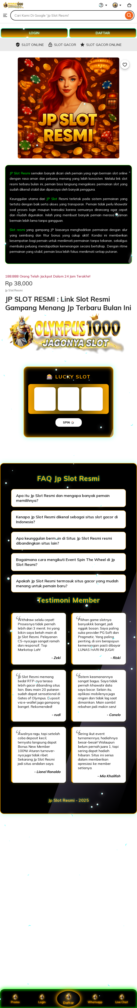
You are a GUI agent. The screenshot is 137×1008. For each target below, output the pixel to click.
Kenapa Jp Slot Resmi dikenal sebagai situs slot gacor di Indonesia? (67, 519)
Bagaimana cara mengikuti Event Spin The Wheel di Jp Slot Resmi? (65, 562)
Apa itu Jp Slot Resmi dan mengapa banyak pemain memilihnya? (63, 498)
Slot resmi (17, 230)
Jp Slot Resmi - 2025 (68, 800)
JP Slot (51, 199)
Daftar (68, 999)
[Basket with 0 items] (129, 5)
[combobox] (67, 15)
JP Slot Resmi (20, 173)
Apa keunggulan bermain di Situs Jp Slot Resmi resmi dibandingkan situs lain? (64, 541)
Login (42, 999)
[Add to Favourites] (124, 64)
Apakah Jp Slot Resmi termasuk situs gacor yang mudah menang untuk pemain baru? (67, 583)
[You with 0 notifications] (117, 5)
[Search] (129, 15)
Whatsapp (95, 999)
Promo (15, 999)
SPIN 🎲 (68, 422)
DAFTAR (103, 33)
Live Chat (121, 999)
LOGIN (34, 33)
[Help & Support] (103, 5)
